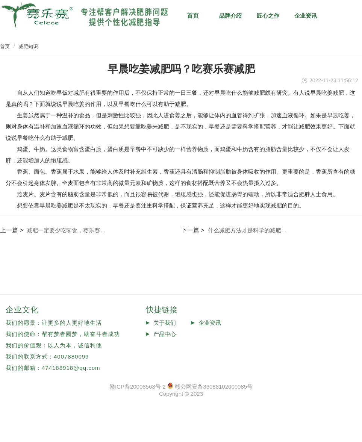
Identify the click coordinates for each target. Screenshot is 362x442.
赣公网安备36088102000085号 (214, 386)
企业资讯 (305, 15)
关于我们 (164, 322)
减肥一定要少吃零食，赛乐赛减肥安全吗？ (67, 230)
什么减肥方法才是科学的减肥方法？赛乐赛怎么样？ (248, 230)
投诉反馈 (164, 345)
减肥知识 (343, 15)
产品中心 (164, 334)
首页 (5, 46)
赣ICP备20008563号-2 (137, 386)
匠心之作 (268, 15)
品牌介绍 (230, 15)
